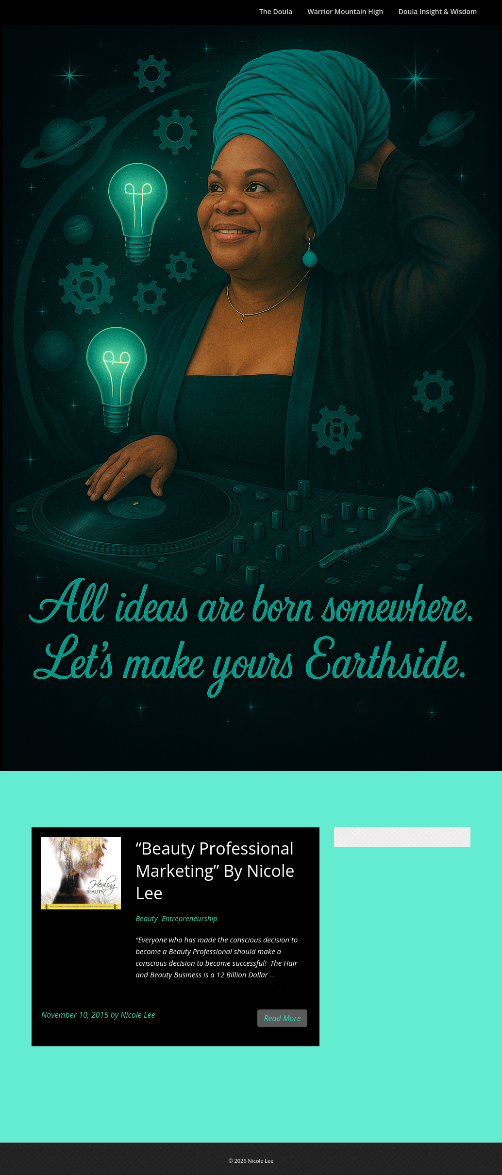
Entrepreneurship (190, 918)
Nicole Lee (137, 1014)
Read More (282, 1018)
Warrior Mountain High (345, 11)
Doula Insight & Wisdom (438, 11)
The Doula (275, 11)
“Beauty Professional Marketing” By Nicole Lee (214, 870)
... (272, 974)
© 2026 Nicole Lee (251, 1160)
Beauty (146, 918)
